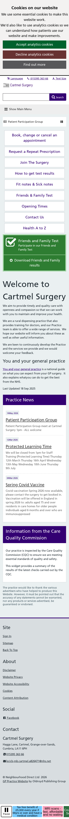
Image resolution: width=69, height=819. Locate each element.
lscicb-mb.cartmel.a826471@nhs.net (27, 761)
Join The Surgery (34, 162)
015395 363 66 (37, 78)
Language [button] (15, 78)
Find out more (34, 64)
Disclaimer (9, 670)
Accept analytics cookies (34, 44)
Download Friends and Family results (34, 262)
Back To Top (10, 650)
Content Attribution (15, 698)
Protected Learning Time (29, 446)
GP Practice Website (15, 781)
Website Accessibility (16, 684)
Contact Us (34, 217)
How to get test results (34, 173)
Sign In (7, 636)
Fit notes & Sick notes (34, 184)
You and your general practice (22, 369)
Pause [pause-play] (6, 814)
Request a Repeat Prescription (34, 151)
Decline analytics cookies (35, 54)
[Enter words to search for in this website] (26, 97)
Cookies (8, 691)
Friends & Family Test (34, 195)
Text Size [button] (59, 78)
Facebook (11, 718)
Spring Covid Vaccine (25, 484)
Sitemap (8, 643)
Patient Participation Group (25, 121)
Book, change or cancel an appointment (34, 138)
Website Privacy (13, 677)
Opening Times (34, 206)
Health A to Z (34, 228)
